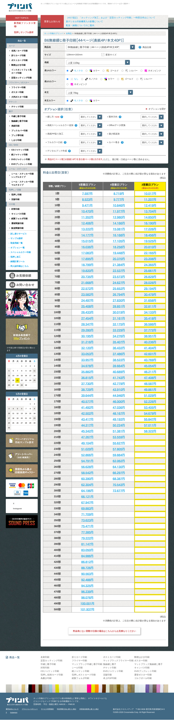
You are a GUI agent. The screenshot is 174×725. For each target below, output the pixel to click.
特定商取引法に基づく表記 (66, 709)
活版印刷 (15, 199)
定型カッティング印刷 (21, 78)
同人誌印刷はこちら (19, 266)
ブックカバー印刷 (19, 130)
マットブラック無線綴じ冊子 (148, 664)
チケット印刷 (17, 106)
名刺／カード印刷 (19, 51)
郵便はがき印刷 (18, 65)
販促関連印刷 (17, 228)
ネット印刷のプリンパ (53, 33)
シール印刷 (77, 667)
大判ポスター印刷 (19, 97)
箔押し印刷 (16, 194)
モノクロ (76, 70)
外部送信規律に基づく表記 (89, 709)
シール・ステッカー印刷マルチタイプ (22, 183)
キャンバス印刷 (18, 214)
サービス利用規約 (47, 709)
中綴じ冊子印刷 (18, 116)
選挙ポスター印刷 (143, 674)
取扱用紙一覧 (16, 243)
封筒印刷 (15, 209)
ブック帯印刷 (17, 135)
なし (74, 79)
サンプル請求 (16, 238)
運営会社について (12, 709)
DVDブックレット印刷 (21, 164)
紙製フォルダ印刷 (19, 218)
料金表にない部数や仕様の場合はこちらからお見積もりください (104, 631)
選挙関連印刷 (17, 223)
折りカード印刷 (18, 55)
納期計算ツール (17, 261)
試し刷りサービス (18, 234)
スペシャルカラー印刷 (20, 252)
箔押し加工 (15, 257)
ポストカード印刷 (19, 60)
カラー (94, 70)
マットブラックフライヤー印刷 (118, 660)
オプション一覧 (17, 247)
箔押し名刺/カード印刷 (52, 674)
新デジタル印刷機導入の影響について (84, 21)
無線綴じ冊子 (109, 664)
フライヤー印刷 (18, 87)
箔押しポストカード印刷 (84, 674)
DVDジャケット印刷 (20, 159)
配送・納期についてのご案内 (80, 25)
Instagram (17, 508)
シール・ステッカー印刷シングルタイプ (22, 175)
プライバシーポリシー (30, 709)
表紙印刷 (15, 126)
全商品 (69, 33)
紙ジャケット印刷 (19, 154)
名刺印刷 (45, 657)
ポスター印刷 (17, 92)
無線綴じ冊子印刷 (19, 121)
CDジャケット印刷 (19, 150)
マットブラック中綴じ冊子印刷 (87, 664)
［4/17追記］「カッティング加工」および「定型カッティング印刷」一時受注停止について (110, 17)
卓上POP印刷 (109, 678)
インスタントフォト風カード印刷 (21, 71)
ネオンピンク (152, 70)
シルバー (131, 70)
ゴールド (112, 70)
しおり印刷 (16, 140)
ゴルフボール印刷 (143, 678)
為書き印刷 (46, 678)
